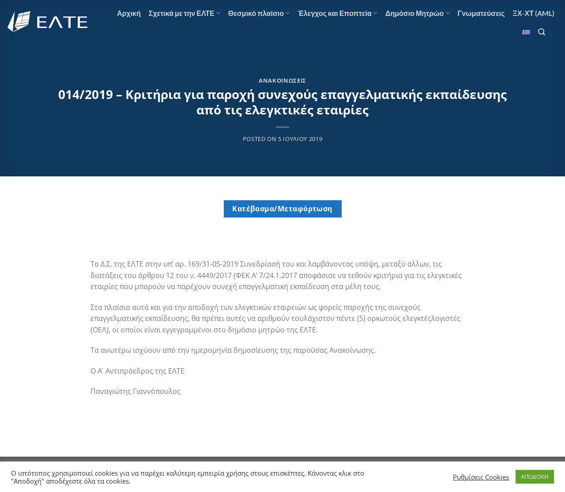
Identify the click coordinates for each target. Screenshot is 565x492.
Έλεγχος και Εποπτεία (337, 13)
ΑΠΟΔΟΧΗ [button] (535, 477)
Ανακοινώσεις (282, 80)
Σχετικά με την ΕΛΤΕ (184, 13)
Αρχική (129, 13)
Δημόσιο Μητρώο (417, 13)
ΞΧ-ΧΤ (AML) (533, 13)
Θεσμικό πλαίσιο (259, 13)
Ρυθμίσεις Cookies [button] (481, 477)
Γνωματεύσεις (481, 13)
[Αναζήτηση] (541, 32)
